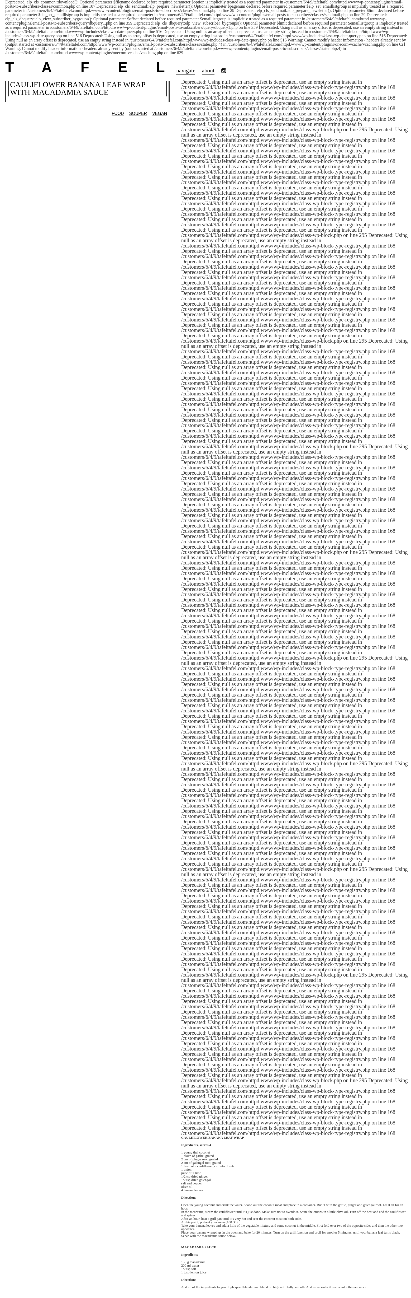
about (208, 70)
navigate (185, 70)
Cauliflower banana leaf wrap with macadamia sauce (77, 88)
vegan (159, 113)
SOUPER (138, 113)
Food (118, 113)
